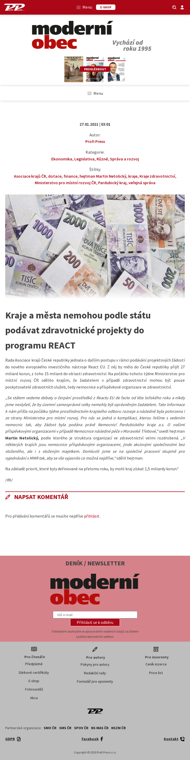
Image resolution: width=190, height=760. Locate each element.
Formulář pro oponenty (95, 681)
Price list (156, 672)
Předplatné (34, 664)
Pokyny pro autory (95, 664)
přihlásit (91, 516)
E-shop (34, 680)
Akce (34, 697)
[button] (95, 622)
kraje (132, 176)
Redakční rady (95, 673)
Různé (102, 158)
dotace (55, 176)
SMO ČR (50, 728)
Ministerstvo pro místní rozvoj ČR (65, 182)
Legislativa (84, 158)
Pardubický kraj (112, 182)
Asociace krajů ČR (30, 176)
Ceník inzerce (156, 664)
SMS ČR (65, 728)
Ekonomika (61, 158)
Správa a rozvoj (124, 158)
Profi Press (95, 141)
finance (70, 176)
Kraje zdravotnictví (157, 176)
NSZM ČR (118, 728)
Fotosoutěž (34, 689)
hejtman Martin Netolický (103, 176)
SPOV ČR (81, 728)
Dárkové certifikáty (34, 672)
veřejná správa (141, 182)
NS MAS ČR (100, 728)
